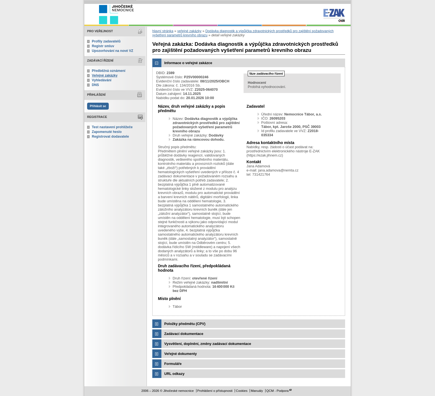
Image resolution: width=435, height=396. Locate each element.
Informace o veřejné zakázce (188, 63)
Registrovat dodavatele (110, 136)
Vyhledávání (102, 80)
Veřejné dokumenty (180, 354)
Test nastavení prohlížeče (112, 127)
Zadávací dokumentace (183, 334)
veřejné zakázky (189, 31)
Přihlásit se (98, 106)
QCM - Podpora (277, 390)
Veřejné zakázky (105, 75)
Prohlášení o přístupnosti (214, 390)
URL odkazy (174, 374)
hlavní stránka (162, 31)
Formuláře (173, 364)
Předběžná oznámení (108, 71)
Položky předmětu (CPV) (185, 324)
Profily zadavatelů (106, 41)
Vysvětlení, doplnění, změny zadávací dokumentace (207, 344)
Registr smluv (103, 46)
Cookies (241, 390)
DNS (95, 85)
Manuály (257, 390)
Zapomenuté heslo (107, 132)
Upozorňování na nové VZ (112, 51)
